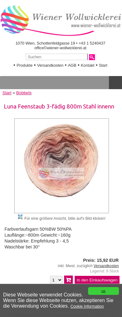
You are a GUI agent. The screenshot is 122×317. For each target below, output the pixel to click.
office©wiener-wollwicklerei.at (61, 48)
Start (103, 65)
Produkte (24, 65)
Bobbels (23, 92)
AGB (72, 65)
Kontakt (87, 65)
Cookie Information (87, 306)
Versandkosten (50, 65)
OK (103, 291)
